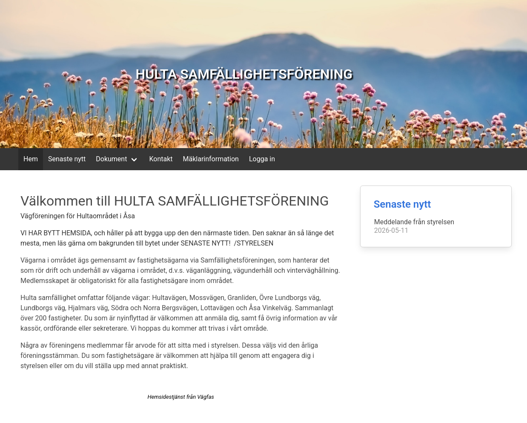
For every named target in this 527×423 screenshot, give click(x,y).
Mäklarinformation (211, 159)
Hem (30, 159)
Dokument (111, 159)
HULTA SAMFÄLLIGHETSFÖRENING (244, 74)
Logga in (262, 159)
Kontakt (160, 159)
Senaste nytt (67, 159)
